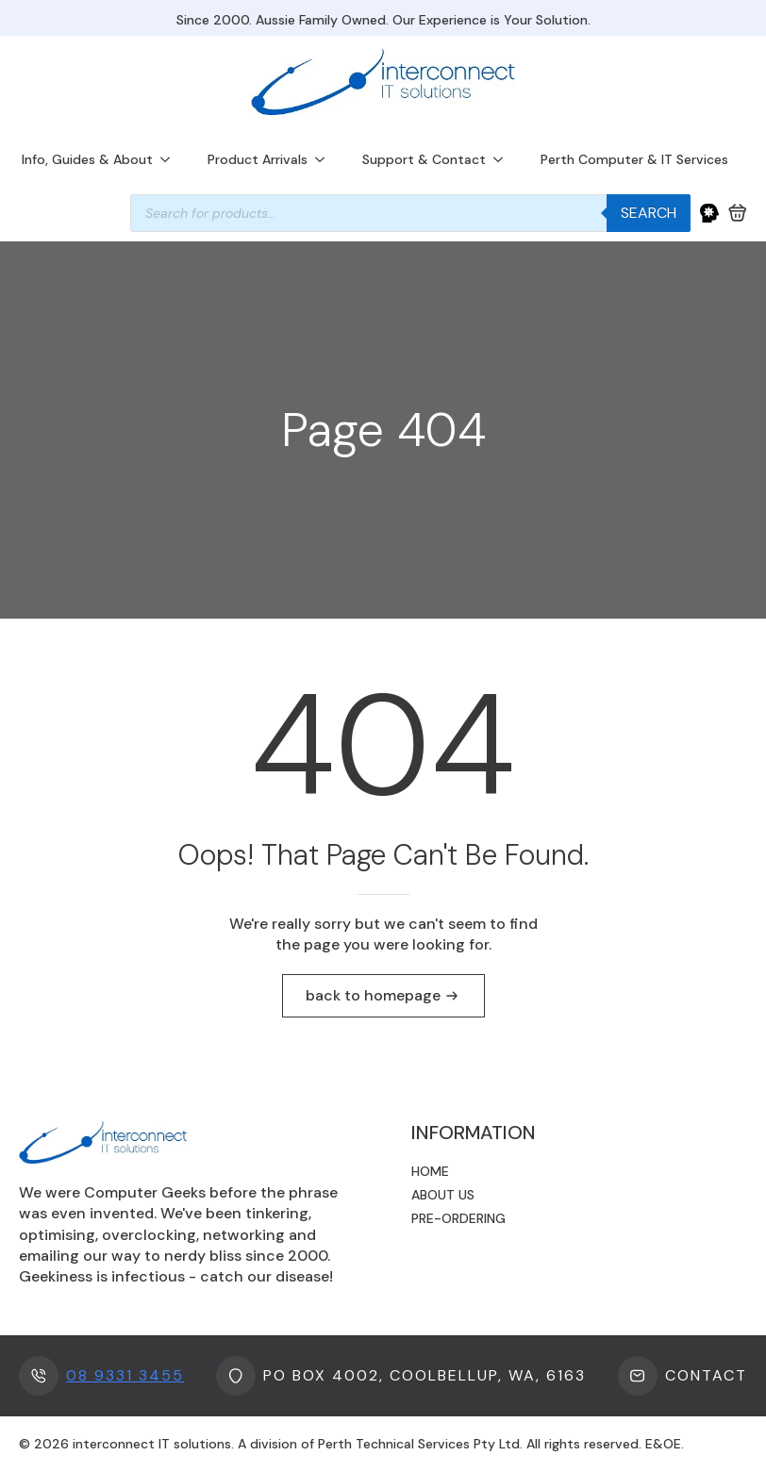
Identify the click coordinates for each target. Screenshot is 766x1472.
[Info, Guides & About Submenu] (171, 159)
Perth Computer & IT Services (634, 159)
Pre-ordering (458, 1218)
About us (443, 1194)
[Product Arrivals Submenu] (325, 159)
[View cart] (737, 213)
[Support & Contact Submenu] (504, 159)
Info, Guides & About (87, 159)
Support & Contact (424, 159)
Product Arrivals (258, 159)
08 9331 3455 (125, 1375)
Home (430, 1171)
